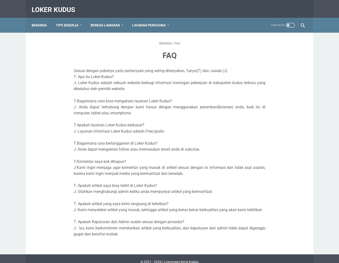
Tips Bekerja (69, 19)
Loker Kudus (56, 6)
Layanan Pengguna (151, 19)
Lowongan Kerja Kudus (181, 255)
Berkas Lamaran (108, 19)
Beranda (41, 19)
